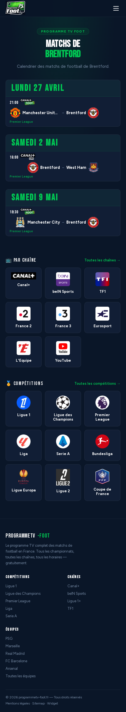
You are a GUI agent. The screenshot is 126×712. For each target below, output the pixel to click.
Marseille (13, 646)
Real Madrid (15, 653)
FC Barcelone (16, 661)
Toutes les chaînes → (102, 260)
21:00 (14, 102)
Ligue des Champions (23, 593)
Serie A (11, 616)
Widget (52, 703)
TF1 (70, 608)
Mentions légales (18, 703)
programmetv (28, 535)
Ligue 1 (11, 586)
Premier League (21, 122)
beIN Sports (76, 593)
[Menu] (116, 8)
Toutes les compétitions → (97, 383)
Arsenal (12, 668)
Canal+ (73, 586)
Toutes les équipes (21, 676)
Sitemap (38, 703)
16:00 (14, 157)
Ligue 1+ (74, 601)
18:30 (14, 212)
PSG (9, 638)
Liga (9, 608)
